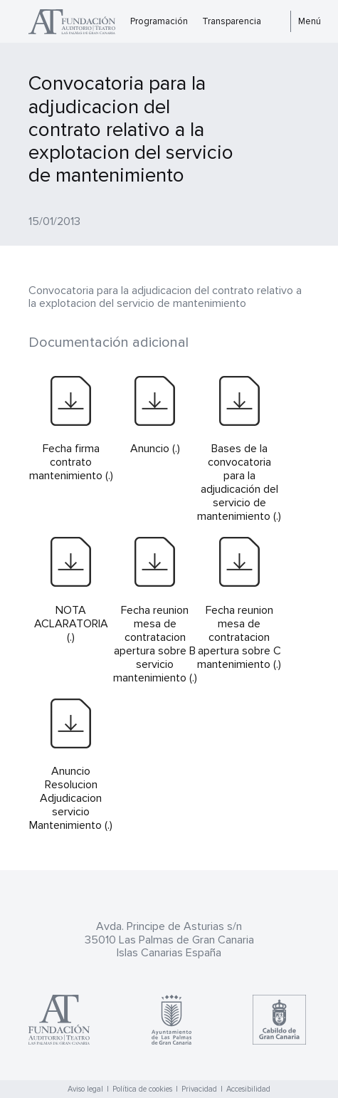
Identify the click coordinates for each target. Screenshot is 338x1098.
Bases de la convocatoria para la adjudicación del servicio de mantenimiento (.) (239, 482)
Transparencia (231, 21)
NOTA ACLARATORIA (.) (71, 623)
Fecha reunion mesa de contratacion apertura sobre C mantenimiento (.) (239, 637)
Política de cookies (142, 1089)
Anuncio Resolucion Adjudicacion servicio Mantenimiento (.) (70, 798)
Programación (159, 21)
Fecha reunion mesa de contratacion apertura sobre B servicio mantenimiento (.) (155, 644)
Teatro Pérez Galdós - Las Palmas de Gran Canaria (75, 21)
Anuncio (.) (155, 448)
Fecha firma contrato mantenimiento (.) (71, 462)
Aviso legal (85, 1089)
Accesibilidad (248, 1089)
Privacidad (199, 1089)
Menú (309, 21)
